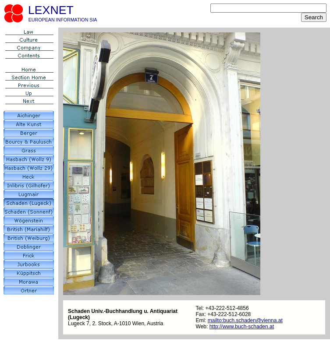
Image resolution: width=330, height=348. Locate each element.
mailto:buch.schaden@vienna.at (245, 320)
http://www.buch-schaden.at (241, 326)
